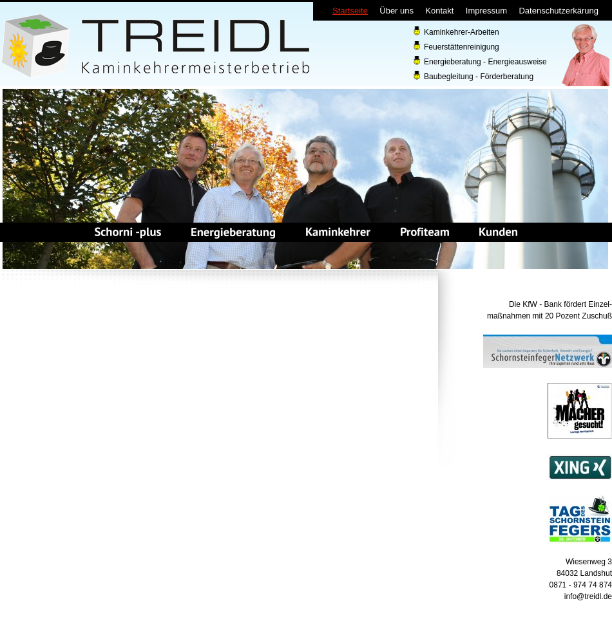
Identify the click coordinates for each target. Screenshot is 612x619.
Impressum (486, 10)
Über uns (396, 10)
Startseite (350, 10)
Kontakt (439, 10)
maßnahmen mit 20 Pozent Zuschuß (549, 315)
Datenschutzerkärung (558, 10)
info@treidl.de (588, 596)
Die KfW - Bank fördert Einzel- (560, 304)
